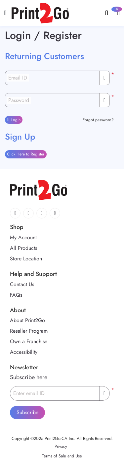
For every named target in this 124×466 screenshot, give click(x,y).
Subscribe (27, 412)
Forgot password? (98, 120)
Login (13, 120)
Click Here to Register (25, 154)
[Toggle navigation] (5, 13)
